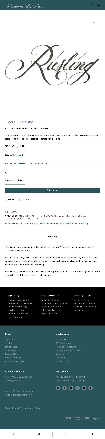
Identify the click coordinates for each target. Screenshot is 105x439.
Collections (10, 339)
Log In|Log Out (63, 361)
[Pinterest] (77, 388)
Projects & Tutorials (14, 361)
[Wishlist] (66, 434)
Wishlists (60, 354)
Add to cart (52, 191)
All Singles (25, 218)
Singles (8, 343)
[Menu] (98, 5)
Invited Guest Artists (65, 218)
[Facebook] (58, 388)
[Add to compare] (24, 201)
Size (7, 173)
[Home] (13, 434)
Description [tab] (52, 239)
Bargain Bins (11, 346)
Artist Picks (10, 350)
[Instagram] (64, 388)
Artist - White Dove (42, 218)
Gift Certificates (63, 343)
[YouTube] (84, 388)
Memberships (11, 354)
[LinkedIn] (71, 388)
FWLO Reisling (80, 225)
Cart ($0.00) (62, 357)
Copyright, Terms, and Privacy (70, 350)
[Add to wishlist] (10, 201)
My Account (61, 339)
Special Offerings (13, 357)
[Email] (90, 388)
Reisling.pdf (17, 155)
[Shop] (39, 434)
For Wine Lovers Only (39, 163)
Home (8, 225)
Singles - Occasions (29, 221)
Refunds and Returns (66, 346)
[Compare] (92, 434)
